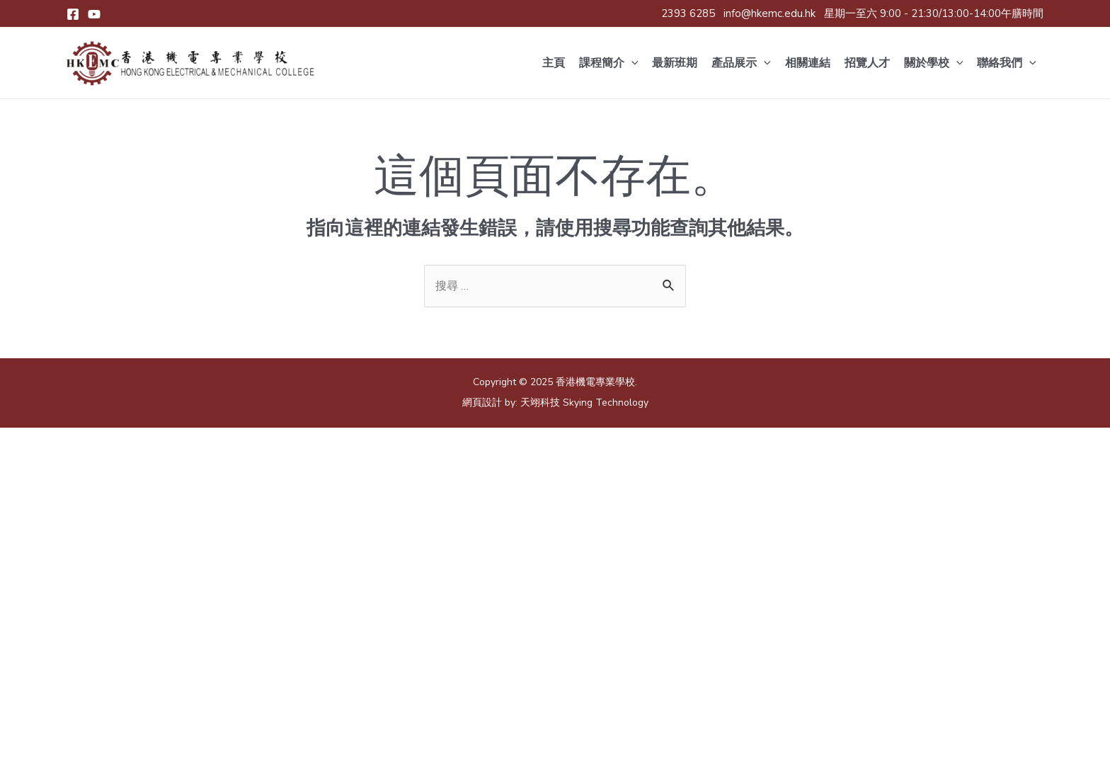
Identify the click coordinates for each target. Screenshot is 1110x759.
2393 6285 (688, 13)
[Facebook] (73, 14)
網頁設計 (482, 404)
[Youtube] (94, 14)
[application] (631, 63)
